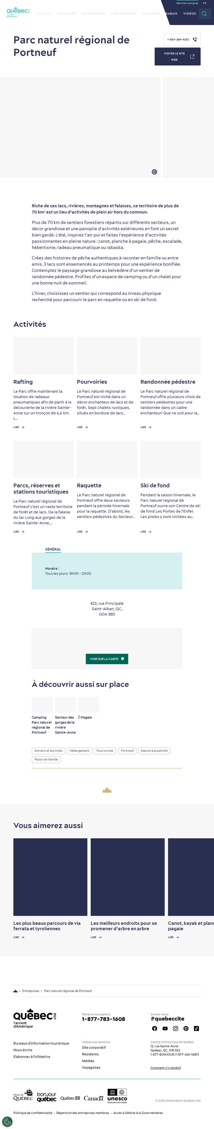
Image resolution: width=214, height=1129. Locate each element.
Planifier (150, 13)
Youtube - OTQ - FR (165, 1028)
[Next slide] (202, 877)
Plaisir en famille (46, 759)
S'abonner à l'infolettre (31, 1057)
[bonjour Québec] (46, 1097)
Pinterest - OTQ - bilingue (186, 1028)
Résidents (90, 1054)
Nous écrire (22, 1050)
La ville (44, 13)
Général (53, 549)
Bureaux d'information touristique (41, 1043)
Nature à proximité (154, 751)
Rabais (172, 13)
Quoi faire (66, 13)
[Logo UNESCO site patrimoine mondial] (117, 1096)
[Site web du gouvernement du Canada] (93, 1097)
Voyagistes (91, 1067)
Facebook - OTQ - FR (154, 1028)
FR (204, 3)
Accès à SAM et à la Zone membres (138, 1113)
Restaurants (93, 13)
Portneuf (127, 751)
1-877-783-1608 (103, 1019)
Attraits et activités (48, 751)
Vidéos (189, 13)
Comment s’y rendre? (165, 1068)
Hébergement (123, 13)
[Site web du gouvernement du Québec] (70, 1097)
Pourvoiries (105, 751)
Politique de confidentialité (32, 1113)
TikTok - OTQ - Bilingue (196, 1028)
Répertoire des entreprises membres (82, 1113)
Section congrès (187, 3)
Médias (88, 1061)
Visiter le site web (179, 56)
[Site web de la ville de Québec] (23, 1095)
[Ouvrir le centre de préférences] (7, 1121)
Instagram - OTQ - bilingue (175, 1028)
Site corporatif (94, 1047)
